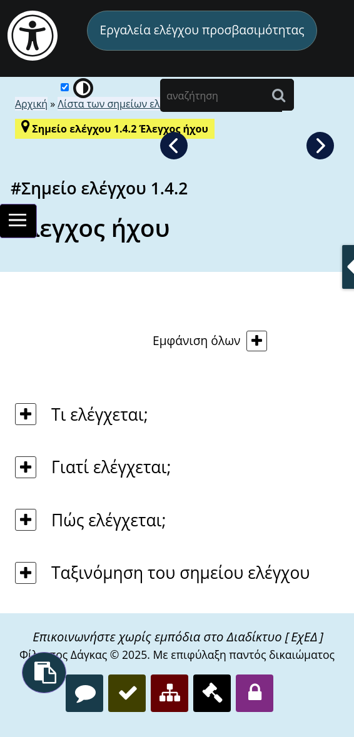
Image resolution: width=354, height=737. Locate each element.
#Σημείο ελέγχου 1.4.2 (99, 188)
